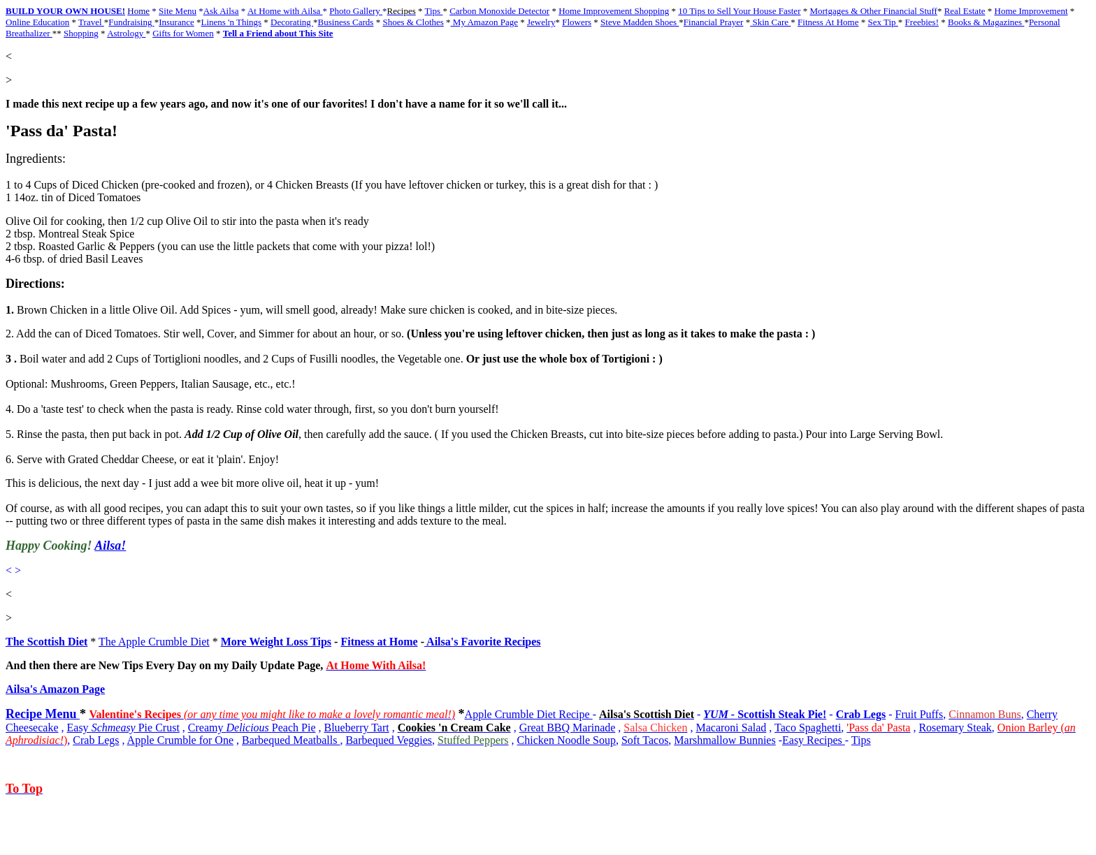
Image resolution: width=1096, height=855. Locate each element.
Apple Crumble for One (180, 740)
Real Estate (965, 11)
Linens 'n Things (231, 22)
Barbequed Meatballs (291, 740)
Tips (434, 11)
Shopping (81, 33)
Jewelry (541, 22)
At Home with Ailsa (285, 11)
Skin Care (770, 22)
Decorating (292, 22)
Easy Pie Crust (123, 727)
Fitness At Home (828, 22)
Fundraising (131, 22)
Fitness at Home (378, 642)
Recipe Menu (43, 714)
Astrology (126, 33)
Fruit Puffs (919, 714)
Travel (91, 22)
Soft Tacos (644, 740)
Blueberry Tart (356, 727)
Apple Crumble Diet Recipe (529, 714)
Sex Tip (882, 22)
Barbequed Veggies (388, 740)
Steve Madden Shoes (639, 22)
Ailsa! (110, 546)
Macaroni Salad (730, 727)
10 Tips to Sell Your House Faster (739, 11)
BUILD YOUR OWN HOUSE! (65, 11)
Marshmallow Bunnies (724, 740)
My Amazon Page (484, 22)
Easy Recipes (813, 740)
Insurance (176, 22)
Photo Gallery (355, 11)
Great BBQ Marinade (567, 727)
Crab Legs (861, 714)
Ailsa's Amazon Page (55, 689)
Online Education (37, 22)
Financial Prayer (714, 22)
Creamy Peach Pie (252, 727)
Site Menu (177, 11)
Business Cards (346, 22)
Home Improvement (1031, 11)
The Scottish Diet (46, 642)
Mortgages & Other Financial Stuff (873, 11)
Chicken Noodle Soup (566, 740)
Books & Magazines (986, 22)
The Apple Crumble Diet (154, 642)
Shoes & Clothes (412, 22)
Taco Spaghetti (807, 727)
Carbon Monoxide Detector (499, 11)
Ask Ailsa (221, 11)
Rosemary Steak (954, 727)
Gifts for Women (183, 33)
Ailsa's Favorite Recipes (482, 642)
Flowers (576, 22)
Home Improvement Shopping (613, 11)
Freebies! (922, 22)
